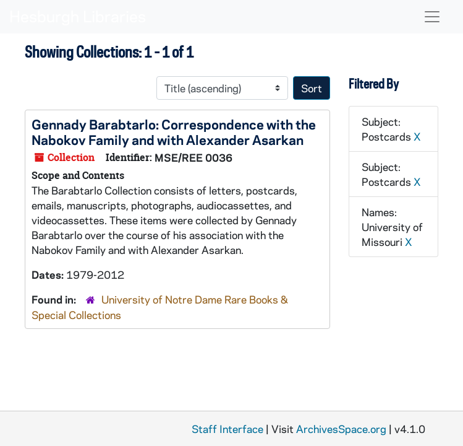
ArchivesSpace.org (341, 428)
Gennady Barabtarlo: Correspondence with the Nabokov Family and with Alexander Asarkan (174, 131)
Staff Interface (227, 428)
